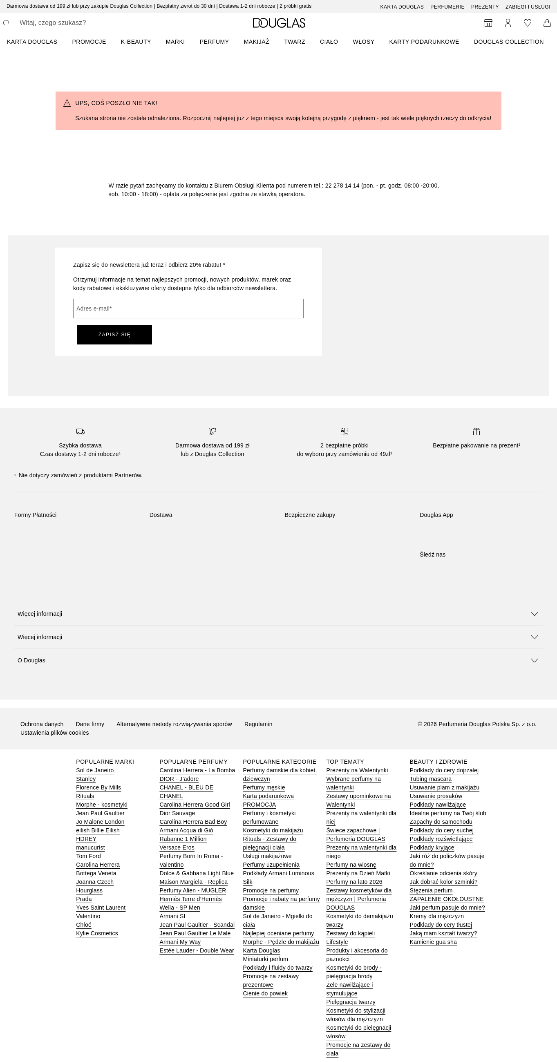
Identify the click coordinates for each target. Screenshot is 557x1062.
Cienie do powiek (265, 993)
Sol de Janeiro (95, 770)
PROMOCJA (259, 804)
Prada (84, 899)
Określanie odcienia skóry (443, 873)
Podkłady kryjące (432, 847)
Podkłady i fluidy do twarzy (277, 967)
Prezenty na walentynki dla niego (362, 851)
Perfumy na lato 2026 (355, 882)
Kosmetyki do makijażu (273, 830)
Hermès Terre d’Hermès (190, 899)
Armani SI (172, 916)
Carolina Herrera (98, 864)
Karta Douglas (402, 7)
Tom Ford (88, 856)
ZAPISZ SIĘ (114, 335)
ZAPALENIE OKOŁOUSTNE (447, 899)
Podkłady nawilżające (438, 804)
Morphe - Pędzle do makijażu (281, 942)
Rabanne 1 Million (182, 839)
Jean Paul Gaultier (100, 813)
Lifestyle (337, 942)
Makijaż (257, 41)
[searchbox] (79, 23)
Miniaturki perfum (265, 959)
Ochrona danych (42, 724)
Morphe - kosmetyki (102, 804)
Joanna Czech (95, 882)
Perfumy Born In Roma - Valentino (191, 860)
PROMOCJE (89, 41)
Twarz (294, 41)
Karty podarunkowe (424, 41)
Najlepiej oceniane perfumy (278, 933)
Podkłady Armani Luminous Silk (278, 877)
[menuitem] (37, 42)
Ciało (329, 41)
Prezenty (485, 7)
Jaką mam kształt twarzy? (443, 933)
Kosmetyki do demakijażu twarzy (360, 920)
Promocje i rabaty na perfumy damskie (281, 903)
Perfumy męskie (264, 787)
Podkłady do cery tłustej (441, 924)
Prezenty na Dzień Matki (358, 873)
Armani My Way (180, 942)
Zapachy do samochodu (441, 821)
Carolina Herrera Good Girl (194, 804)
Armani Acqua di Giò (186, 830)
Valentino (88, 916)
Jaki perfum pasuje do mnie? (447, 907)
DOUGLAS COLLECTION (509, 41)
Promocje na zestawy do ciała (359, 1049)
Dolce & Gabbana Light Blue (196, 873)
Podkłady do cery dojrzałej (444, 770)
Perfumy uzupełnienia (271, 864)
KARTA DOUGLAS (32, 41)
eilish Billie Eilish (98, 830)
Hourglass (89, 890)
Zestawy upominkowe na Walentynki (359, 800)
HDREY (86, 839)
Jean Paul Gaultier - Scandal (197, 924)
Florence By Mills (98, 787)
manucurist (90, 847)
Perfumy (214, 41)
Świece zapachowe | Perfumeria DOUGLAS (356, 834)
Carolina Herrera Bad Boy (193, 821)
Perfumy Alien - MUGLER (192, 890)
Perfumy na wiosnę (351, 864)
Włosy (364, 41)
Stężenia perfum (431, 890)
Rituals (85, 796)
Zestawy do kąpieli (351, 933)
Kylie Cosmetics (97, 933)
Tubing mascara (431, 779)
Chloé (84, 924)
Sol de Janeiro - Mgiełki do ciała (277, 920)
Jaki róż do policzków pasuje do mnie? (447, 860)
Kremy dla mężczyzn (437, 916)
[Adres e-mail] (188, 308)
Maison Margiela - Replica (193, 882)
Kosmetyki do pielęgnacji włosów (359, 1032)
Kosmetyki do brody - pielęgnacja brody (354, 971)
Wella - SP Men (179, 907)
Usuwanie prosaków (436, 796)
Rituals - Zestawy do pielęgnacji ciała (269, 843)
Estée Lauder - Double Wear (196, 950)
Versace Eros (177, 847)
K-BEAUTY (136, 41)
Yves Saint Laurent (100, 907)
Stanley (86, 779)
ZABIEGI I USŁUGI (528, 7)
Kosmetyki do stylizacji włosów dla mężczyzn (356, 1014)
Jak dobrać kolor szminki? (444, 882)
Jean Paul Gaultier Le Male (194, 933)
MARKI (175, 41)
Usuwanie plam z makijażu (445, 787)
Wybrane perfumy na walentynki (354, 783)
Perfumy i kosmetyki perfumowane (269, 817)
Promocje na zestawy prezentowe (271, 980)
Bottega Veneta (96, 873)
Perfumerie (447, 7)
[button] (278, 613)
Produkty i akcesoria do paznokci (357, 954)
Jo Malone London (100, 821)
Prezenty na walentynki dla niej (362, 817)
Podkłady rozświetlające (441, 839)
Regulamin (258, 724)
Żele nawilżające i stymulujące (350, 989)
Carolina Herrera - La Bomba (197, 770)
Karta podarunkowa (268, 796)
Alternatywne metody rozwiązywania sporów (174, 724)
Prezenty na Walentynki (357, 770)
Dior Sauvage (177, 813)
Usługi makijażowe (267, 856)
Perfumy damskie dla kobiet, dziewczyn (280, 774)
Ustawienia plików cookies (54, 732)
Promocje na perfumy (271, 890)
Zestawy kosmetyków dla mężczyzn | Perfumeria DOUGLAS (359, 899)
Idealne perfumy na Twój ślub (448, 813)
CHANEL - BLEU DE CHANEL (186, 791)
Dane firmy (90, 724)
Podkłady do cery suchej (442, 830)
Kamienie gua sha (433, 942)
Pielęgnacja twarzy (351, 1002)
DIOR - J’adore (179, 779)
